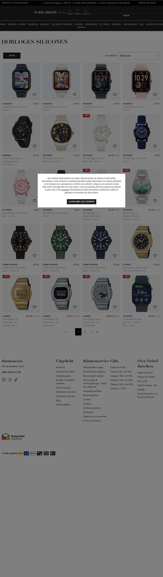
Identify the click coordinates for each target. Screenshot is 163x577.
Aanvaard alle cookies (81, 201)
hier (58, 187)
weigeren (65, 190)
